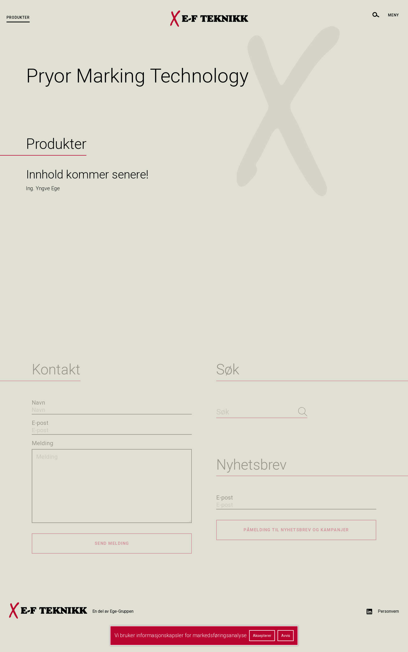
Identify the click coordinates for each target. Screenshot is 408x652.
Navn (38, 402)
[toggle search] (375, 14)
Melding (42, 443)
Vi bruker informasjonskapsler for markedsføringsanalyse (180, 635)
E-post (40, 423)
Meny (393, 15)
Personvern (388, 611)
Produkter (18, 17)
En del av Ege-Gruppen (112, 611)
